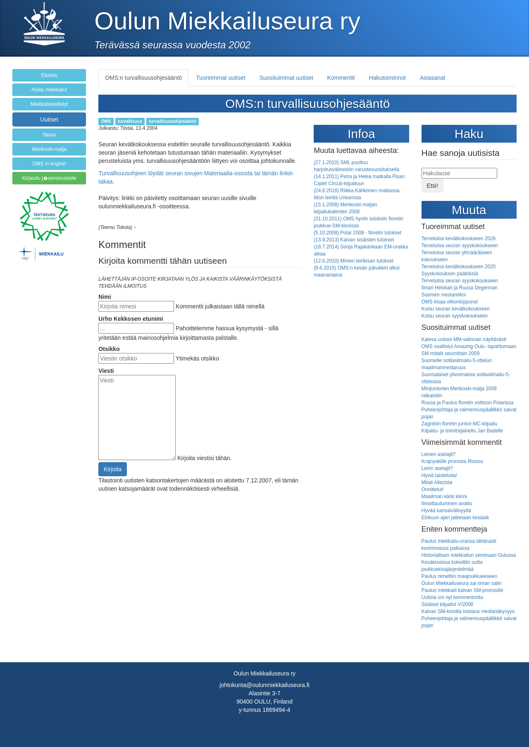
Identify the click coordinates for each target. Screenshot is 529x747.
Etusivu (49, 75)
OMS (106, 121)
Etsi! (432, 185)
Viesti (106, 371)
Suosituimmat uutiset (286, 77)
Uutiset (49, 119)
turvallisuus (130, 121)
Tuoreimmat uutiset (220, 77)
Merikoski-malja (49, 149)
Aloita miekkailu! (49, 90)
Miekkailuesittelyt (49, 104)
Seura (49, 135)
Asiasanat (432, 77)
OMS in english (49, 164)
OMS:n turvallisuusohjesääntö (143, 77)
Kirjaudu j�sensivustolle (49, 178)
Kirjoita (113, 469)
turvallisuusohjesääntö (172, 121)
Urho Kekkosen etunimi (130, 318)
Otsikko (108, 349)
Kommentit (341, 77)
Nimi (104, 297)
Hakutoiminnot (387, 77)
